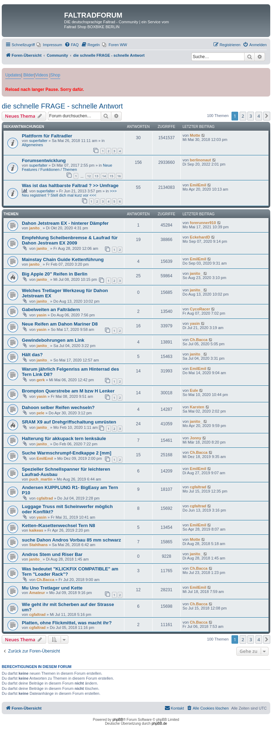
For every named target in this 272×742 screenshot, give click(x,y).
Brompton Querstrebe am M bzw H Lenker (68, 391)
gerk (41, 380)
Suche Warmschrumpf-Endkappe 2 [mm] (66, 453)
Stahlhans (38, 545)
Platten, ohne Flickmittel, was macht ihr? (67, 622)
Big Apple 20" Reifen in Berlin (54, 274)
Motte (195, 135)
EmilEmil (198, 185)
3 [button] (250, 116)
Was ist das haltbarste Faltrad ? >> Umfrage (70, 185)
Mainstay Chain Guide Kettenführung (63, 259)
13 (96, 176)
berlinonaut (200, 160)
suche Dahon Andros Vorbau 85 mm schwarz (71, 540)
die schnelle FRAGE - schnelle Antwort (62, 106)
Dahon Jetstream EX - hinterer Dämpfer (65, 223)
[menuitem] (49, 45)
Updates (13, 75)
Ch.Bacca (199, 340)
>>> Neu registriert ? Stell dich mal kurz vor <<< (69, 193)
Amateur (37, 592)
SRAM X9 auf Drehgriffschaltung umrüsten (69, 422)
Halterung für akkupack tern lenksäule (64, 438)
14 (104, 176)
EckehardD (200, 237)
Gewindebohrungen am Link (53, 340)
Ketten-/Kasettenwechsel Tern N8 (58, 525)
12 (89, 176)
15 (111, 176)
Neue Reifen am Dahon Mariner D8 (60, 324)
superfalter (38, 140)
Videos (41, 75)
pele (40, 413)
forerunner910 (203, 223)
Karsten (197, 407)
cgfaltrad (45, 498)
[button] (266, 116)
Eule (194, 390)
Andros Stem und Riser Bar (52, 554)
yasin (42, 315)
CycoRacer (200, 309)
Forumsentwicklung (44, 160)
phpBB (117, 720)
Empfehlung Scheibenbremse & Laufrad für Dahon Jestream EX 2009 (70, 240)
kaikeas (36, 530)
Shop (55, 75)
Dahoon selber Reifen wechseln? (58, 407)
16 (119, 176)
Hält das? (32, 354)
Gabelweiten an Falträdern (51, 309)
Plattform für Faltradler (47, 135)
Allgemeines (32, 145)
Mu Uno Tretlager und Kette (52, 587)
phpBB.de (159, 723)
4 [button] (259, 116)
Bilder (28, 75)
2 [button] (243, 116)
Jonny (195, 438)
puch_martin (40, 479)
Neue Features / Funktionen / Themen (67, 167)
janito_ (35, 228)
